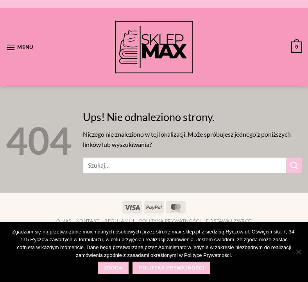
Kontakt (88, 221)
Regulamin (119, 221)
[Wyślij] (294, 165)
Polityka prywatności (170, 221)
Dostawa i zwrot (229, 221)
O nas (63, 221)
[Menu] (19, 47)
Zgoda (113, 268)
